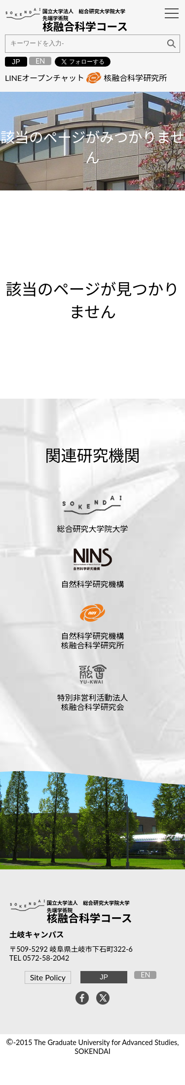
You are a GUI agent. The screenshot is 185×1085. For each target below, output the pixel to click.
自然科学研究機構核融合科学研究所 (92, 640)
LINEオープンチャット (44, 77)
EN (40, 61)
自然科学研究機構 (92, 584)
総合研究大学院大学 (92, 528)
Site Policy (48, 977)
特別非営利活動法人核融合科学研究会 (92, 702)
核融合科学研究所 (135, 77)
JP (16, 62)
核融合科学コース (89, 918)
